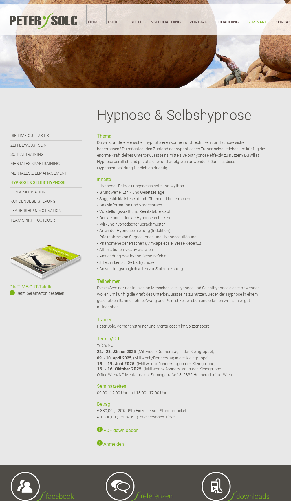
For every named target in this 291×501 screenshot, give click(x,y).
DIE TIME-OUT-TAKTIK (29, 135)
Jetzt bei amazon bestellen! (41, 293)
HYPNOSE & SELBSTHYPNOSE (37, 182)
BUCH (135, 22)
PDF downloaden (120, 430)
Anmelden (113, 444)
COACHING (228, 22)
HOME (94, 22)
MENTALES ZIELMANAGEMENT (38, 173)
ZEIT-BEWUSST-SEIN (28, 145)
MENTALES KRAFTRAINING (35, 163)
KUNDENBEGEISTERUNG (33, 201)
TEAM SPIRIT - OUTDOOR (32, 220)
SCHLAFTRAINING (27, 154)
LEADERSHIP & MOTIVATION (35, 210)
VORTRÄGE (199, 22)
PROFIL (115, 22)
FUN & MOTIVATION (28, 192)
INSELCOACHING (165, 22)
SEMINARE (257, 22)
